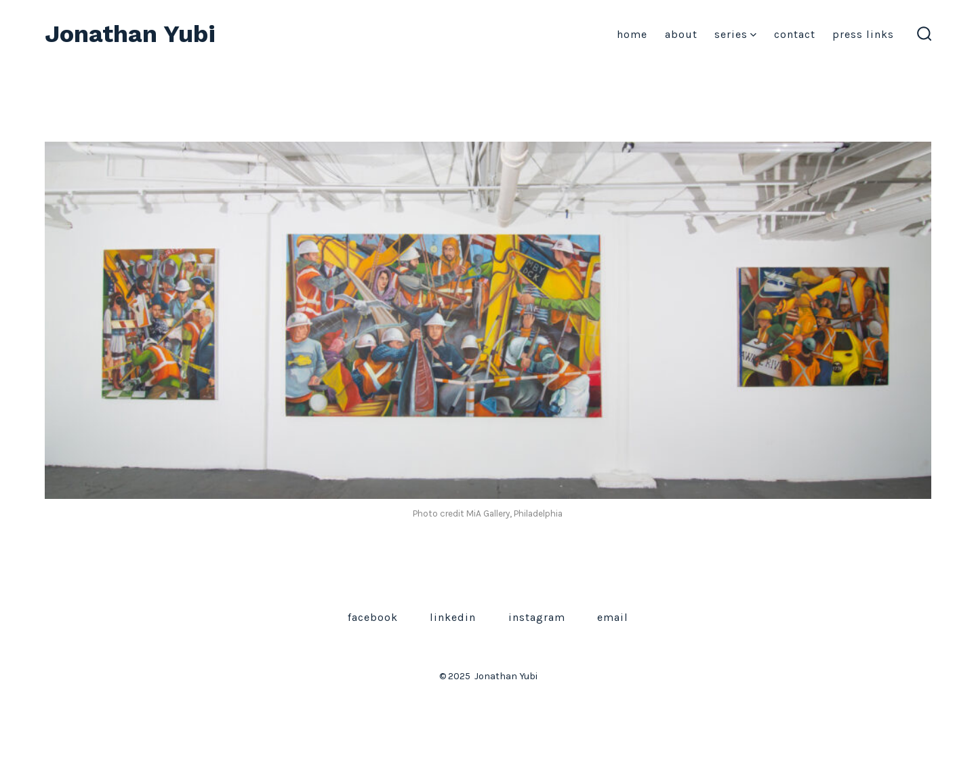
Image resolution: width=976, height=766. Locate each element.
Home (632, 34)
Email (612, 617)
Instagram (536, 617)
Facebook (373, 617)
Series (735, 34)
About (681, 34)
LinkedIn (453, 617)
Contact (794, 34)
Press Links (863, 34)
